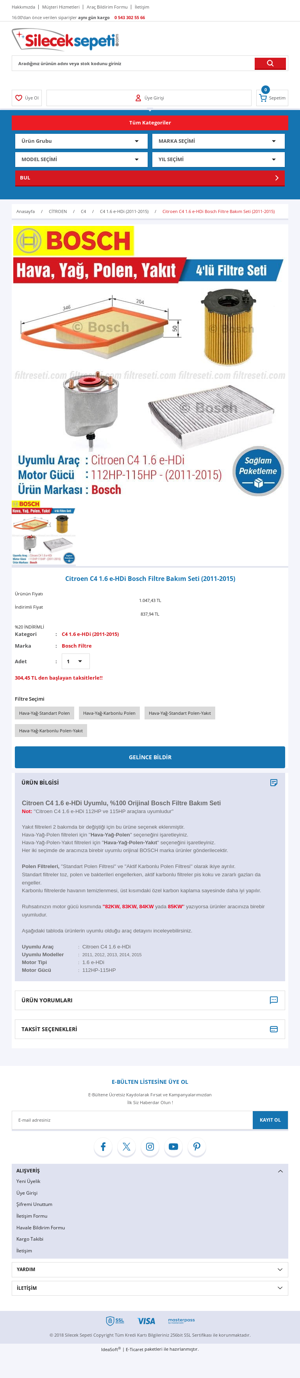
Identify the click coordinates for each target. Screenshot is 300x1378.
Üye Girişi (27, 1193)
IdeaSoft (111, 1349)
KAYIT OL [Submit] (270, 1120)
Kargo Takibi (29, 1239)
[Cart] (272, 98)
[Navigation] (150, 122)
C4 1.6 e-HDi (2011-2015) (90, 634)
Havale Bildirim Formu (40, 1227)
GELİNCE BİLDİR (150, 757)
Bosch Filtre (77, 645)
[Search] (150, 63)
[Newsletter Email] (150, 1120)
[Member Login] (27, 98)
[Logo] (65, 39)
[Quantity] (76, 661)
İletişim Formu (31, 1216)
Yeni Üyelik (28, 1181)
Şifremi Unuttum (34, 1204)
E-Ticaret (134, 1349)
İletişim (24, 1250)
